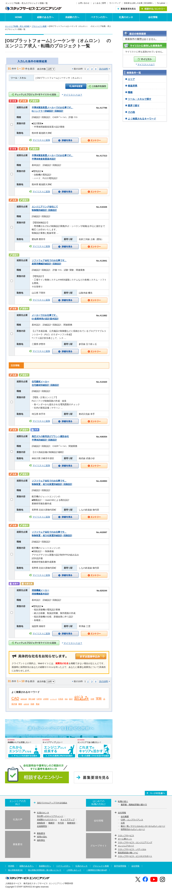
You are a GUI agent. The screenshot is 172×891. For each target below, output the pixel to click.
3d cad (31, 699)
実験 (99, 698)
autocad (24, 699)
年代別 (61, 823)
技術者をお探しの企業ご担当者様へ (139, 3)
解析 (20, 704)
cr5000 (46, 699)
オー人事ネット (125, 839)
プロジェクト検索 (39, 26)
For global (161, 3)
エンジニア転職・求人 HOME (17, 26)
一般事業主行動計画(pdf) (97, 870)
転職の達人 (123, 801)
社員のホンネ (126, 17)
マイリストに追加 (41, 140)
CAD (15, 698)
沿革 (123, 823)
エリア (131, 79)
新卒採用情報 (120, 866)
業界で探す (134, 105)
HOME (18, 17)
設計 (71, 699)
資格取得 (41, 823)
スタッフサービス (126, 835)
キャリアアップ (67, 820)
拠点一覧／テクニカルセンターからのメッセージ (143, 826)
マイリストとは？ (146, 64)
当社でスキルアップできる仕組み (52, 803)
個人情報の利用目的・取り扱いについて (44, 870)
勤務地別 (71, 823)
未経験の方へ (72, 17)
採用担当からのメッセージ (133, 829)
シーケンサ (53, 699)
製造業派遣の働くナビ (128, 853)
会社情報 (153, 17)
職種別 (51, 823)
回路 (32, 704)
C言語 (60, 699)
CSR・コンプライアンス (132, 820)
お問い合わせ (83, 3)
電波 (37, 704)
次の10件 (103, 69)
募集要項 (41, 833)
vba (66, 699)
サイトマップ (114, 3)
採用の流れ (42, 837)
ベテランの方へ (99, 17)
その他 (131, 112)
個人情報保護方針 (15, 870)
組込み (81, 698)
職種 (130, 92)
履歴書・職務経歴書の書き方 (134, 805)
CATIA (39, 699)
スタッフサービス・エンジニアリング (135, 842)
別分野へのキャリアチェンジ (50, 816)
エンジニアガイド (126, 846)
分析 (92, 699)
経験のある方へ (45, 17)
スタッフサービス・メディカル (132, 849)
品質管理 (26, 704)
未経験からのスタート (47, 820)
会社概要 (125, 817)
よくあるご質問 (99, 3)
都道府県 (132, 85)
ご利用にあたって (74, 870)
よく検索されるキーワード (142, 118)
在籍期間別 (42, 826)
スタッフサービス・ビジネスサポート (135, 856)
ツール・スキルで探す (139, 99)
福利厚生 (41, 840)
